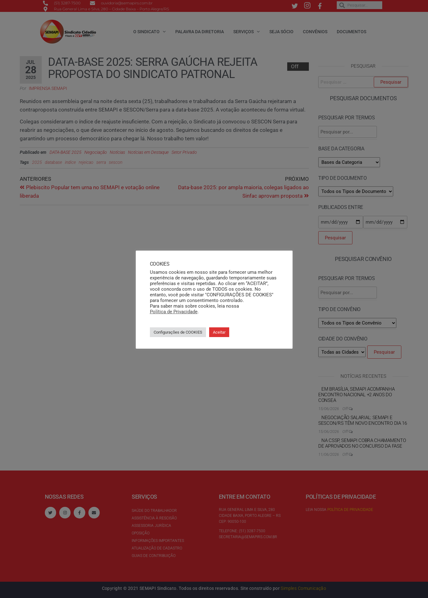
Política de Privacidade (174, 312)
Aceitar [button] (219, 332)
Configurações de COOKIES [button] (178, 332)
